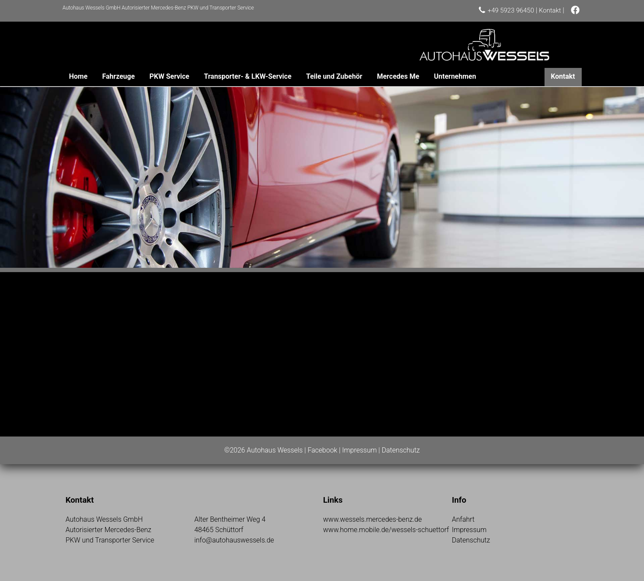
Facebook (322, 450)
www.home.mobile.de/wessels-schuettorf (386, 530)
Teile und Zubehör (334, 76)
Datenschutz (400, 450)
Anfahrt (463, 519)
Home (78, 76)
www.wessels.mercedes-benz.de (372, 519)
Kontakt (550, 10)
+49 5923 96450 (510, 10)
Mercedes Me (398, 76)
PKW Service (169, 76)
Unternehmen (455, 76)
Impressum (359, 450)
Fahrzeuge (118, 76)
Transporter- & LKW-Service (248, 76)
